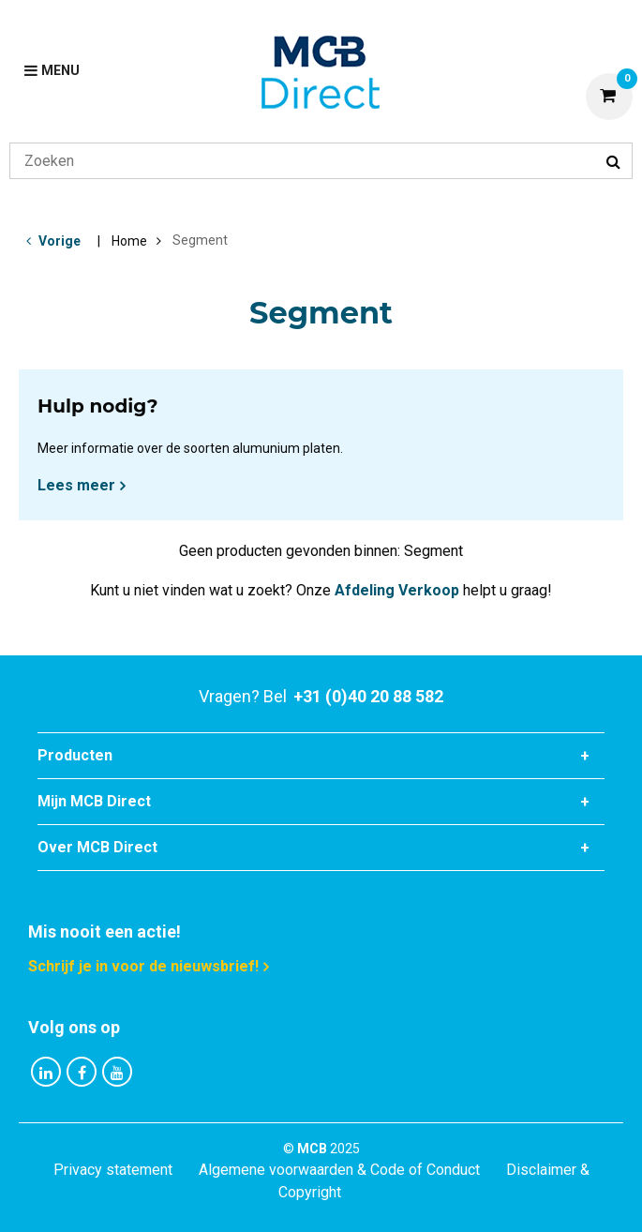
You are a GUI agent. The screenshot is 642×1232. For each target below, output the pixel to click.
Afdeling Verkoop (397, 590)
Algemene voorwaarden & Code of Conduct (339, 1170)
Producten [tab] (74, 755)
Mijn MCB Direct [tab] (94, 801)
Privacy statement (112, 1170)
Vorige (59, 240)
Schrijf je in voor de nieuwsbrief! (143, 966)
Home (129, 240)
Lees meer (76, 485)
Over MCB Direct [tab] (97, 847)
